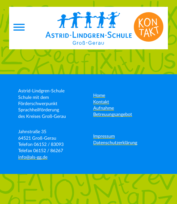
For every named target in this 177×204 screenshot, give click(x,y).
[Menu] (19, 28)
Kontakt (101, 102)
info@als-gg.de (32, 157)
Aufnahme (103, 108)
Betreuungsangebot (112, 114)
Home (99, 95)
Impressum (104, 136)
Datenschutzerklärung (115, 143)
